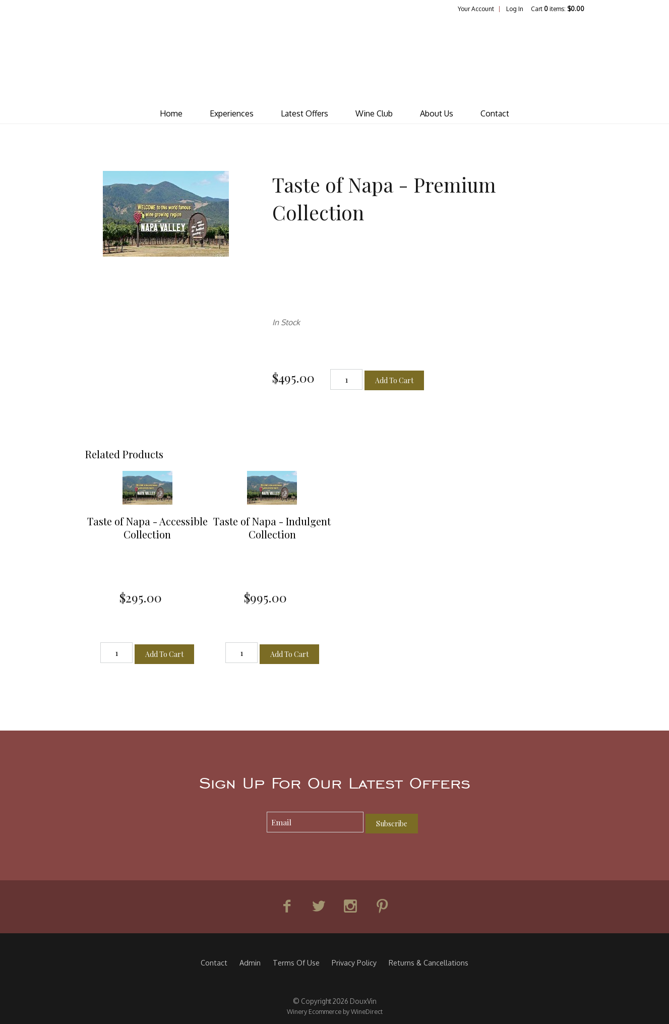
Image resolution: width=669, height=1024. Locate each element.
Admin (250, 962)
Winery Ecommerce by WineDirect (335, 1011)
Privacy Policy (354, 962)
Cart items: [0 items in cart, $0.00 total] (557, 9)
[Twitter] (319, 906)
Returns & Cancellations (428, 962)
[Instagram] (350, 906)
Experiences (232, 113)
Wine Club (374, 113)
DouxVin (334, 58)
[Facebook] (287, 906)
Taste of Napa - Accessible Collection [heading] (147, 527)
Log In (514, 9)
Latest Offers (304, 113)
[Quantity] (346, 379)
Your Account (476, 9)
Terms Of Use (296, 962)
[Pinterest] (382, 906)
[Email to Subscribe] (315, 822)
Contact (494, 113)
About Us (436, 113)
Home (171, 113)
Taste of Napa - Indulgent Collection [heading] (272, 527)
